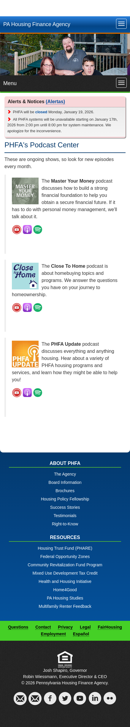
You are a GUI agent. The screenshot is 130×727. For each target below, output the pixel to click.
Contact (43, 627)
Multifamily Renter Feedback (65, 606)
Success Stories (65, 507)
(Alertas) (55, 101)
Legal (85, 627)
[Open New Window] (17, 229)
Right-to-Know (65, 524)
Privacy (65, 627)
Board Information (64, 482)
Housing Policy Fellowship (65, 499)
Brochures (65, 490)
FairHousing (110, 627)
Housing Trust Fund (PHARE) (65, 548)
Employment (53, 634)
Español (81, 634)
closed (41, 112)
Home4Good (65, 589)
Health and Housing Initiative (65, 581)
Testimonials (64, 515)
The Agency (65, 474)
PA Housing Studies (65, 598)
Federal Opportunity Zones (65, 556)
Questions (18, 627)
